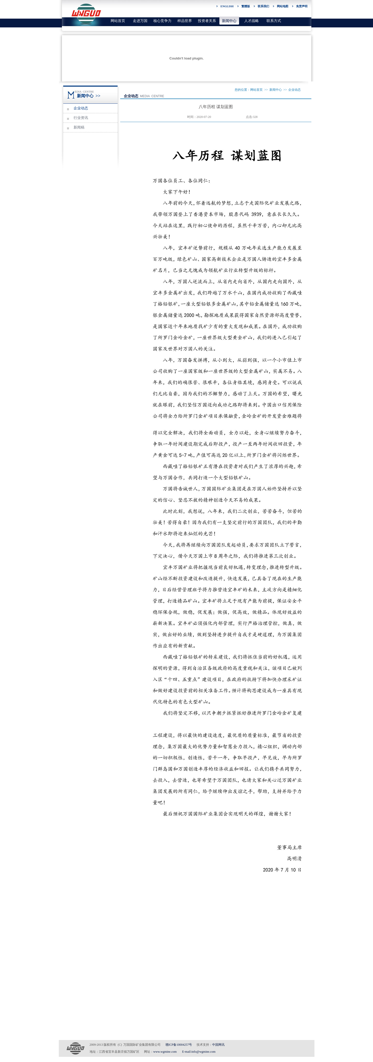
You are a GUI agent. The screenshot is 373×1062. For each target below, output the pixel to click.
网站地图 (282, 6)
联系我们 (263, 6)
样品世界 (184, 21)
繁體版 (245, 6)
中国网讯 (218, 1044)
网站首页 (118, 21)
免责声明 (301, 6)
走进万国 (140, 21)
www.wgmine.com (165, 1051)
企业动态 (81, 108)
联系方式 (274, 21)
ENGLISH (226, 6)
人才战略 (251, 21)
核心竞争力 (162, 21)
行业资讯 (81, 118)
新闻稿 (79, 127)
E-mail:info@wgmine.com (199, 1051)
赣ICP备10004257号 (179, 1044)
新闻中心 (229, 21)
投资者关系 (207, 21)
